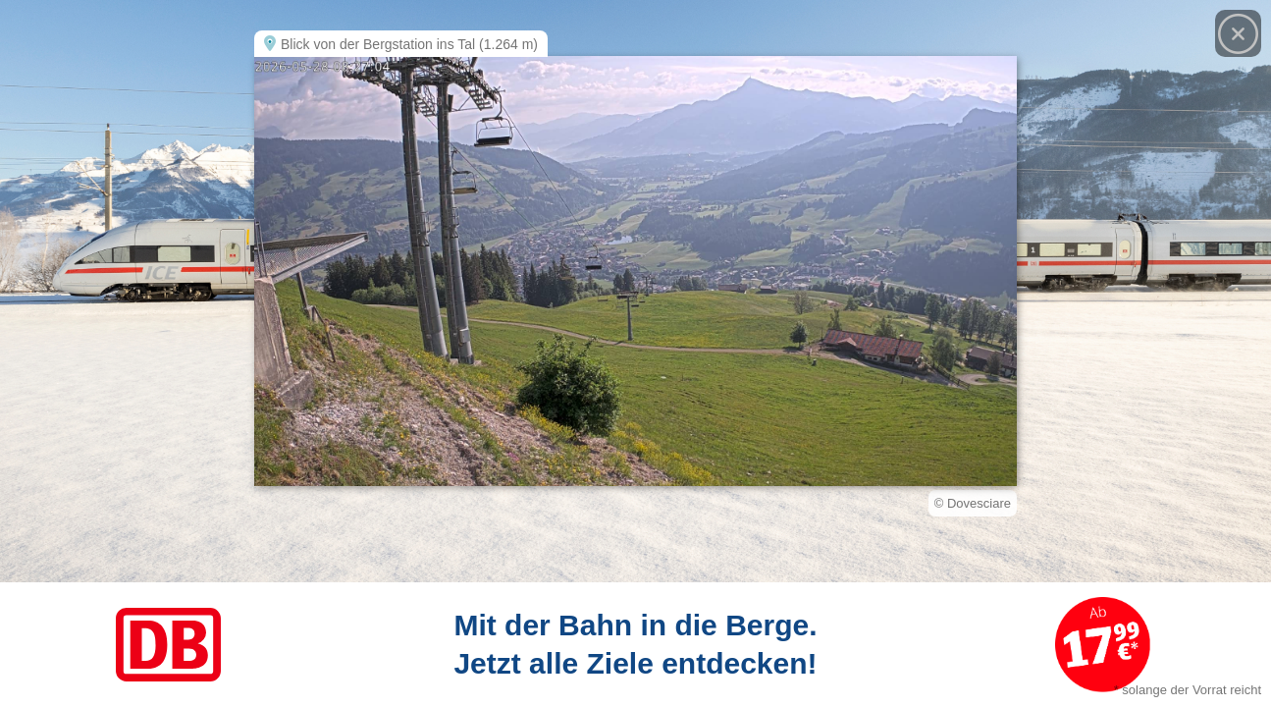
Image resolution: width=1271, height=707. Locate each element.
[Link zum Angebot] (635, 644)
